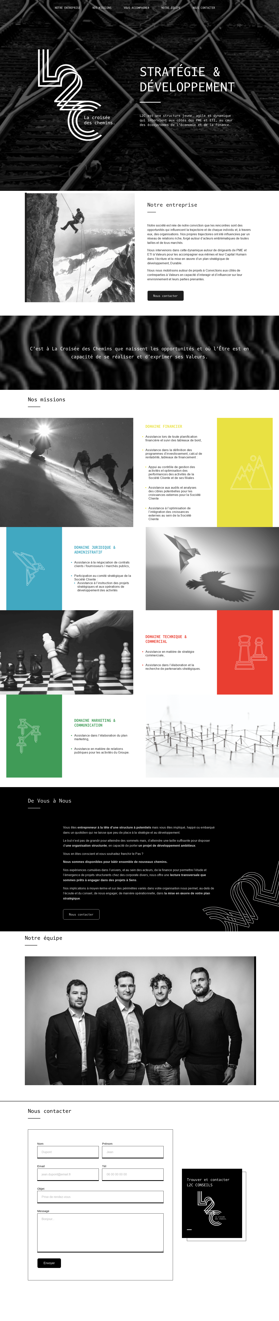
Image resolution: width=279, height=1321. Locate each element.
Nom (68, 1150)
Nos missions (102, 8)
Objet (100, 1195)
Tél (133, 1173)
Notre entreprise (67, 8)
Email (68, 1173)
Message (100, 1230)
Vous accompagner (136, 8)
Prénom (133, 1150)
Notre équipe (171, 8)
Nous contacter (204, 8)
